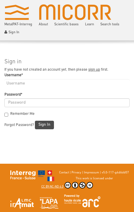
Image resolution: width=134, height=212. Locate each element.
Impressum (91, 172)
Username (13, 75)
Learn (89, 24)
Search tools (109, 24)
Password (13, 95)
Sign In (11, 32)
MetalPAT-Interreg (18, 24)
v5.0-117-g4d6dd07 (115, 172)
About (43, 24)
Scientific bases (66, 24)
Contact (64, 172)
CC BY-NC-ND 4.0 (67, 185)
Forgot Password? (19, 125)
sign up (94, 70)
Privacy (76, 172)
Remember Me (19, 114)
